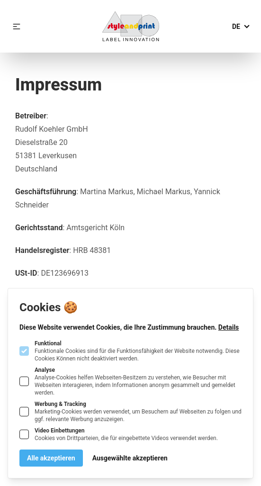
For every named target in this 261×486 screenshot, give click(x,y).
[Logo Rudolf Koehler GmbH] (29, 26)
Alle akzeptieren (51, 458)
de (236, 26)
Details (228, 327)
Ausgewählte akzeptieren (130, 458)
